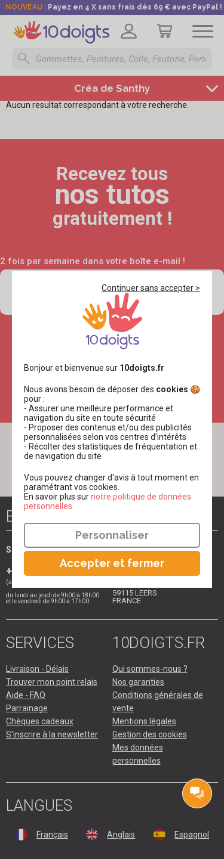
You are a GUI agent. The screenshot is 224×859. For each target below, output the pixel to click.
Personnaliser (112, 535)
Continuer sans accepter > (151, 288)
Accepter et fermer (112, 563)
